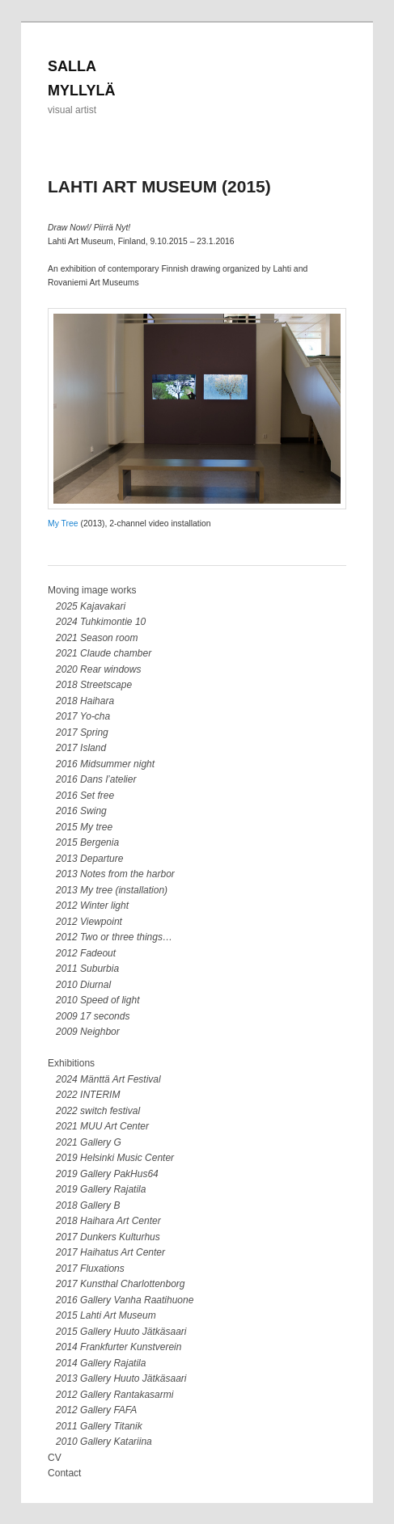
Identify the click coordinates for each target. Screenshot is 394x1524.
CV (54, 1457)
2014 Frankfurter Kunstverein (118, 1347)
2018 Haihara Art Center (108, 1220)
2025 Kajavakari (90, 606)
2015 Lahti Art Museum (106, 1315)
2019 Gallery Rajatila (101, 1189)
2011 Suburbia (87, 968)
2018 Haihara (85, 701)
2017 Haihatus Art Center (110, 1252)
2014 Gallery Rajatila (101, 1363)
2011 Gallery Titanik (99, 1426)
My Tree (63, 523)
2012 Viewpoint (89, 921)
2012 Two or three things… (114, 937)
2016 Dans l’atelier (96, 779)
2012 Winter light (92, 905)
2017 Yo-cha (83, 716)
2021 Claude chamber (103, 653)
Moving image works (92, 590)
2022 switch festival (98, 1111)
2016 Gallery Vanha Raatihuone (124, 1300)
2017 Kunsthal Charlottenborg (120, 1284)
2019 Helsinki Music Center (115, 1157)
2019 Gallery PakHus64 (107, 1174)
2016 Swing (81, 811)
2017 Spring (82, 732)
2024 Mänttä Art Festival (108, 1079)
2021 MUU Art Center (102, 1126)
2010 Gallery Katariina (104, 1441)
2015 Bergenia (87, 842)
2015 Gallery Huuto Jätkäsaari (121, 1331)
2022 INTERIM (88, 1094)
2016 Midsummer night (105, 764)
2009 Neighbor (88, 1031)
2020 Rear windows (98, 669)
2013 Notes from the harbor (115, 874)
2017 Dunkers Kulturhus (108, 1237)
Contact (64, 1473)
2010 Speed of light (97, 1000)
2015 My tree (84, 827)
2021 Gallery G (88, 1142)
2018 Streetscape (94, 684)
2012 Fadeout (86, 953)
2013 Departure (89, 858)
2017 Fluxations (90, 1268)
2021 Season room (97, 638)
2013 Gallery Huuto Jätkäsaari (121, 1378)
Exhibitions (71, 1063)
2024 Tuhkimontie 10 (101, 621)
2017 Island (81, 748)
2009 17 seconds (92, 1016)
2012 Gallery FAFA (96, 1410)
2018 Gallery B (88, 1205)
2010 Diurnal (83, 984)
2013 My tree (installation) (111, 890)
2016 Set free (85, 795)
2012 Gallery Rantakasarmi (114, 1394)
